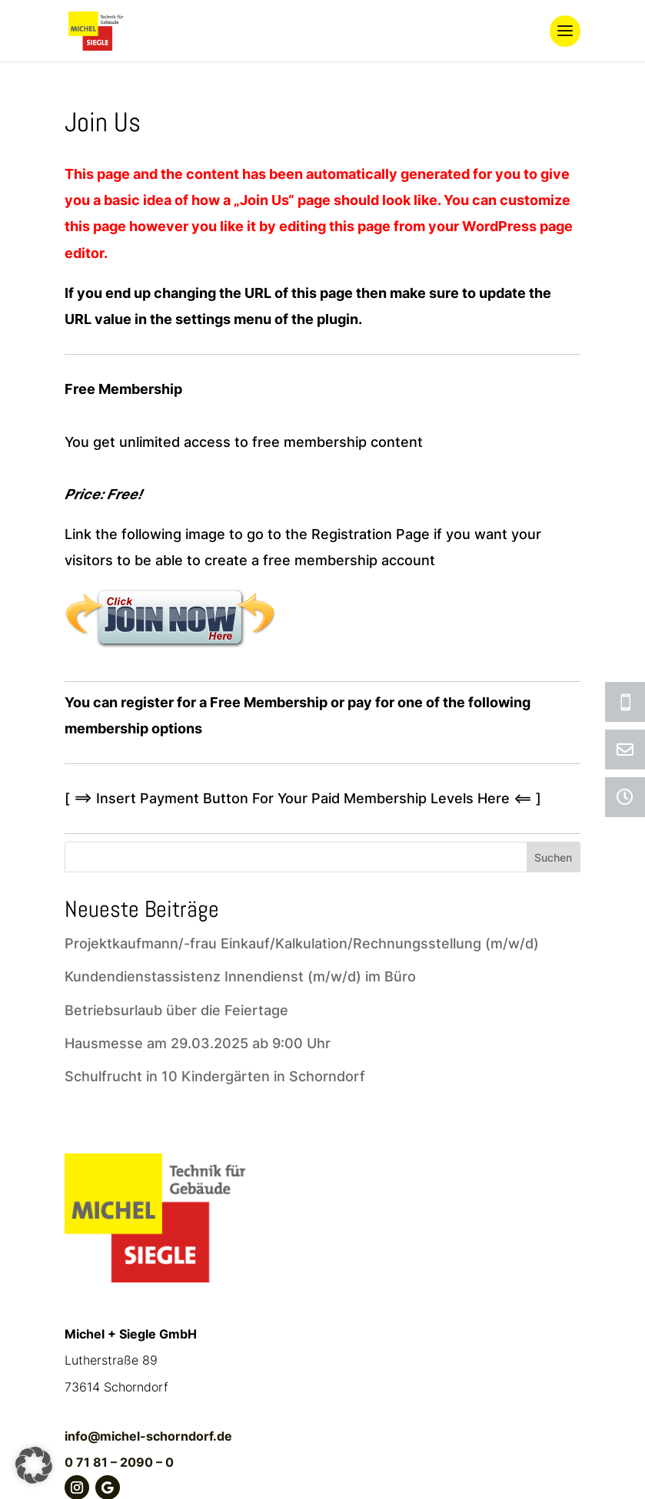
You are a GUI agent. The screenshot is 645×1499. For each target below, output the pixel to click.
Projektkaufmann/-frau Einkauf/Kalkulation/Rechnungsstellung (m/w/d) (302, 943)
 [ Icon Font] (625, 701)
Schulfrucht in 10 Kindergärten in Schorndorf (215, 1076)
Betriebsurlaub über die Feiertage (176, 1010)
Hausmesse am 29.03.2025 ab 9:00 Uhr (198, 1043)
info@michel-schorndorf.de (148, 1436)
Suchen (553, 857)
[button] (34, 1465)
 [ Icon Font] (625, 749)
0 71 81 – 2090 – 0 (119, 1462)
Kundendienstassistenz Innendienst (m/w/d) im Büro (240, 976)
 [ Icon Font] (625, 797)
